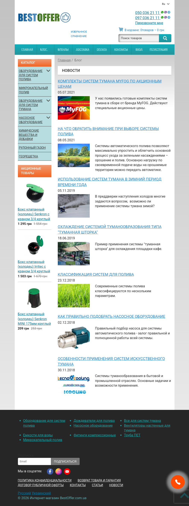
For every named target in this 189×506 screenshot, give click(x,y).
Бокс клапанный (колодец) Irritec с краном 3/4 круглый (34, 266)
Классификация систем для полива (96, 274)
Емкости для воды (38, 435)
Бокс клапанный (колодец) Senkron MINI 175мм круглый (34, 319)
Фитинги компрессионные (95, 435)
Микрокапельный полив (33, 90)
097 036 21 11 (153, 18)
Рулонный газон (32, 147)
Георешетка (28, 156)
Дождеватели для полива (94, 421)
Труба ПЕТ (132, 435)
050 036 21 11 (153, 12)
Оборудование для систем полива (31, 75)
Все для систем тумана (142, 421)
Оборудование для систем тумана (31, 105)
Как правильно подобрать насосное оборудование (111, 316)
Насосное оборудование (31, 120)
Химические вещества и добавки (29, 135)
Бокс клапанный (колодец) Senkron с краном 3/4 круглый (34, 214)
